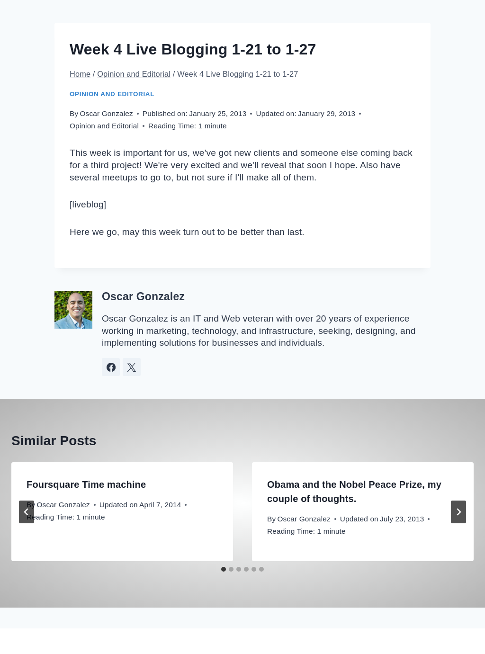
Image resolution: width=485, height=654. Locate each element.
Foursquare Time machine (86, 484)
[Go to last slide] (26, 512)
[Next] (458, 512)
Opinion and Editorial (112, 94)
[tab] (223, 569)
